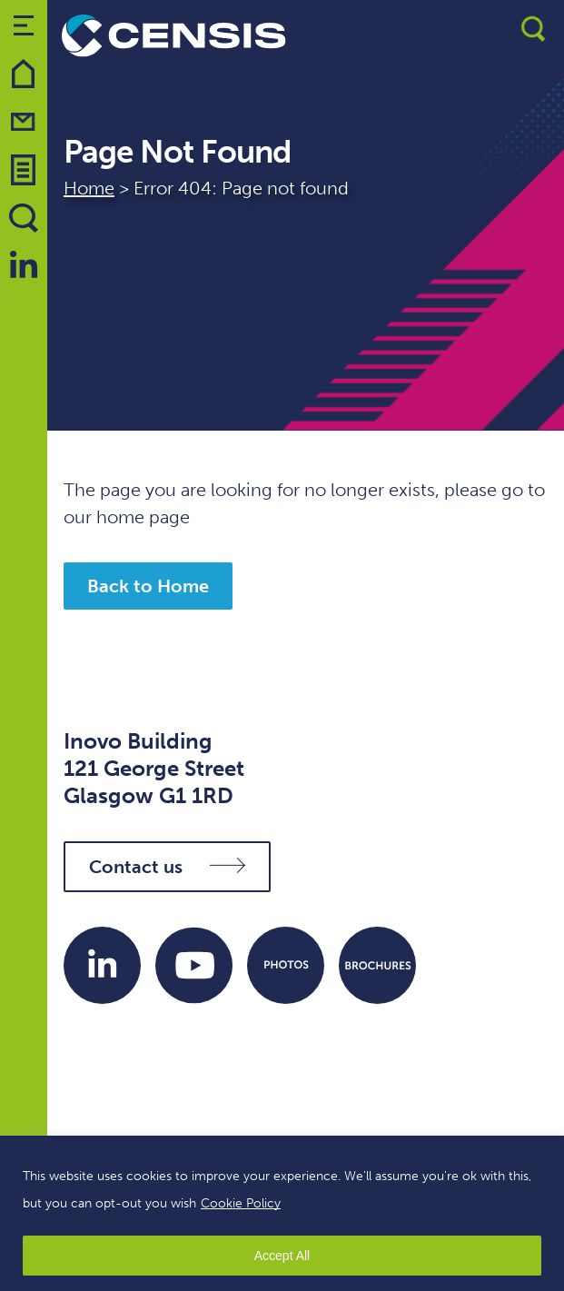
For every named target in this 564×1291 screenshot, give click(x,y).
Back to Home (148, 586)
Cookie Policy (241, 1203)
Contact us (167, 867)
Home (89, 188)
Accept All (282, 1255)
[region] (282, 1213)
